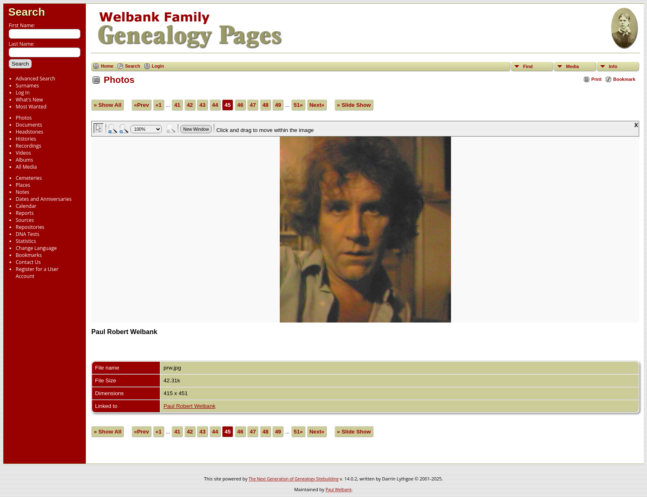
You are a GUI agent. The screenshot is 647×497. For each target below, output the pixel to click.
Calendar (26, 206)
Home (107, 66)
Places (23, 184)
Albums (24, 159)
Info (613, 66)
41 (177, 105)
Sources (25, 220)
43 (202, 105)
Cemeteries (29, 177)
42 (190, 105)
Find (528, 66)
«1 (159, 105)
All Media (26, 166)
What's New (29, 99)
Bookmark (624, 79)
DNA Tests (28, 234)
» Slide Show (354, 105)
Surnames (27, 85)
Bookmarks (29, 255)
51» (298, 105)
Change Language (36, 248)
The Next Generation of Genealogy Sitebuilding (294, 479)
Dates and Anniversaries (43, 199)
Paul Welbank (339, 489)
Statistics (26, 241)
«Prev (141, 105)
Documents (29, 124)
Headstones (29, 131)
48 (265, 105)
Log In (23, 92)
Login (158, 66)
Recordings (28, 145)
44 (215, 105)
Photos (24, 117)
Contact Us (28, 262)
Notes (22, 192)
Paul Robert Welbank (189, 406)
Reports (25, 213)
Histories (26, 138)
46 (240, 105)
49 (278, 105)
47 (253, 105)
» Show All (107, 105)
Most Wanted (31, 106)
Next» (316, 105)
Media (572, 66)
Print (596, 79)
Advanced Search (35, 78)
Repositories (30, 227)
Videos (23, 152)
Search (26, 12)
